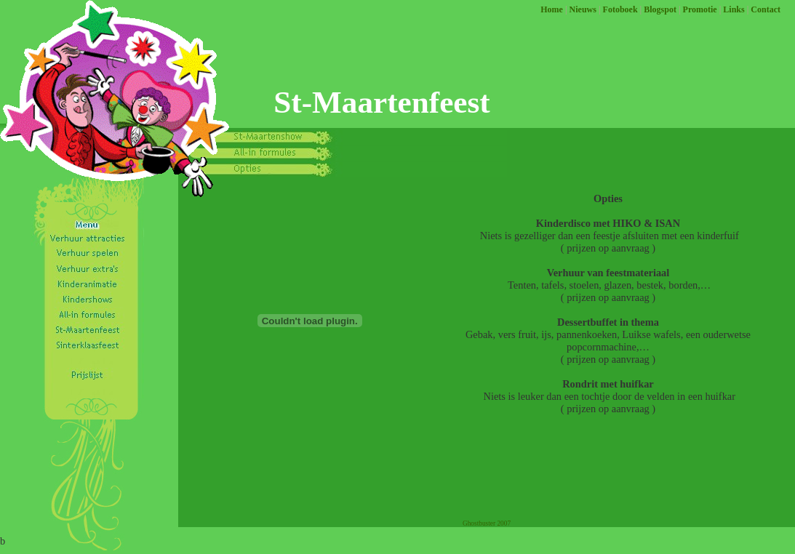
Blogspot (660, 9)
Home (551, 9)
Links (733, 9)
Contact (765, 9)
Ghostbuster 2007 (487, 523)
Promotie (700, 9)
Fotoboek (620, 9)
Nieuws (583, 9)
